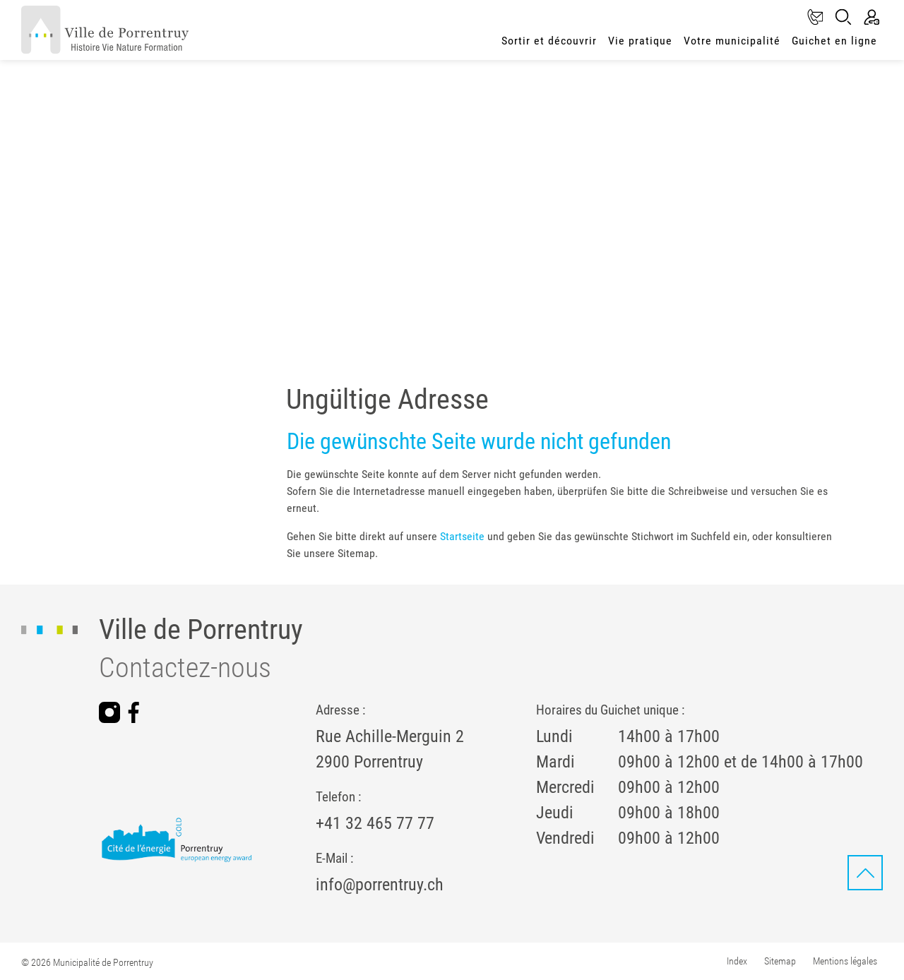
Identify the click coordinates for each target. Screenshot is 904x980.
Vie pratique (640, 40)
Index (737, 961)
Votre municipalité (732, 40)
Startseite (462, 536)
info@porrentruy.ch (380, 885)
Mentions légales (845, 961)
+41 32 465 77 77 (375, 823)
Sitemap (780, 961)
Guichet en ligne (834, 40)
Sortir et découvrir (549, 40)
